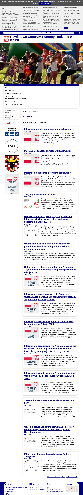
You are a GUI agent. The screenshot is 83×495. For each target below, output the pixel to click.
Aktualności (8, 85)
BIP (49, 487)
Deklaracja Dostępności (55, 491)
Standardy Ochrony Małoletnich (10, 111)
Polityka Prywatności (54, 489)
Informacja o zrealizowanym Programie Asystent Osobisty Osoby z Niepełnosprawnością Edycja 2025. (49, 376)
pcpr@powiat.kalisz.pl (37, 489)
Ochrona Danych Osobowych (9, 116)
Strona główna (29, 32)
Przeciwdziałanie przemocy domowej (15, 98)
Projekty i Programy (10, 96)
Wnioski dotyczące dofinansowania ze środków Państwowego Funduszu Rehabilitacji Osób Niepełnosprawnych (49, 429)
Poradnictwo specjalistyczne (12, 93)
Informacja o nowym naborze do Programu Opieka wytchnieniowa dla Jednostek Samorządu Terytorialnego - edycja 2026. (50, 297)
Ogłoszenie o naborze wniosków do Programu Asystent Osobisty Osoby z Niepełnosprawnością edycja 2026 (50, 270)
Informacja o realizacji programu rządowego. (47, 129)
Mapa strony (35, 32)
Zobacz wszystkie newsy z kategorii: (62, 477)
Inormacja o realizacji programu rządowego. (47, 151)
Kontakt (6, 107)
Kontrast (47, 32)
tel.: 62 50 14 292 (36, 487)
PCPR (6, 87)
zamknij (65, 27)
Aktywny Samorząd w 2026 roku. (41, 194)
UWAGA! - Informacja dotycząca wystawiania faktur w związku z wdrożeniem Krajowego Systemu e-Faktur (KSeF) (48, 219)
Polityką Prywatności (38, 1)
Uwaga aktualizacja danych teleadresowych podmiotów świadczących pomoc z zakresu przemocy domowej (47, 246)
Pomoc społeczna (9, 101)
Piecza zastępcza (9, 90)
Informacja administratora (55, 32)
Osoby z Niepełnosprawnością (13, 104)
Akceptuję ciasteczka (45, 3)
